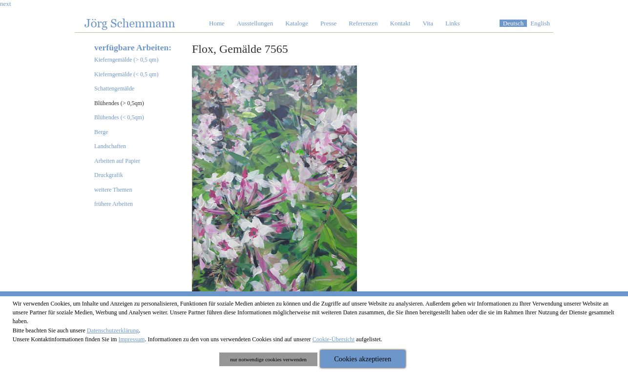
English (540, 23)
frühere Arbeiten (113, 203)
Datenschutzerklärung (113, 330)
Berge (101, 132)
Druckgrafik (108, 175)
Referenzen (363, 23)
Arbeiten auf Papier (117, 160)
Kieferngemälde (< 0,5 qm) (126, 74)
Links (452, 23)
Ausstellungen (255, 23)
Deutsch (513, 23)
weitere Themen (113, 189)
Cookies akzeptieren (362, 359)
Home (217, 23)
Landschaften (110, 146)
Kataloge (296, 23)
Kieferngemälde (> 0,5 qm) (126, 59)
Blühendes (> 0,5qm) (119, 103)
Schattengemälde (114, 88)
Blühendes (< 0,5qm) (119, 117)
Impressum (132, 339)
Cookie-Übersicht (334, 339)
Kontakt (400, 23)
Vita (427, 23)
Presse (328, 23)
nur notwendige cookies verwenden (268, 359)
